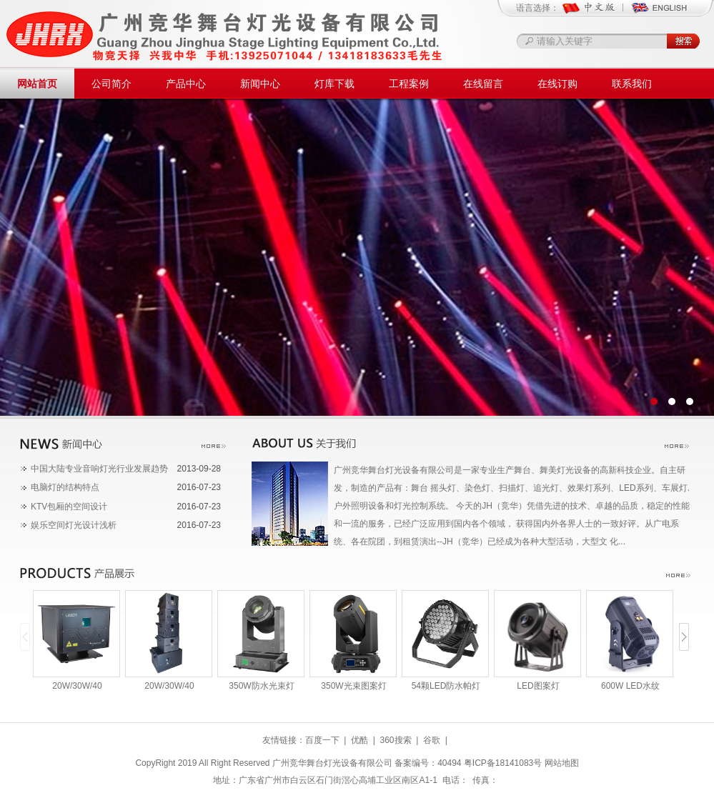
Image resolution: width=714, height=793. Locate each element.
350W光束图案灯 (353, 686)
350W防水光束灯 (261, 686)
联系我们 (632, 83)
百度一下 (322, 740)
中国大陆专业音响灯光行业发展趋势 (99, 469)
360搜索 (395, 740)
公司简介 (111, 83)
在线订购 (557, 83)
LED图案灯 (538, 686)
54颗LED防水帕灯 (446, 686)
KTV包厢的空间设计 (69, 507)
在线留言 (483, 83)
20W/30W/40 (76, 686)
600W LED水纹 (630, 686)
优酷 (359, 740)
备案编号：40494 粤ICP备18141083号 (468, 763)
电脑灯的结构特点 (65, 487)
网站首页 (37, 83)
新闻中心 (260, 83)
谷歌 (431, 740)
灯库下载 (334, 83)
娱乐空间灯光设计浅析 (73, 525)
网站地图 (562, 763)
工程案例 (409, 83)
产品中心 (186, 83)
